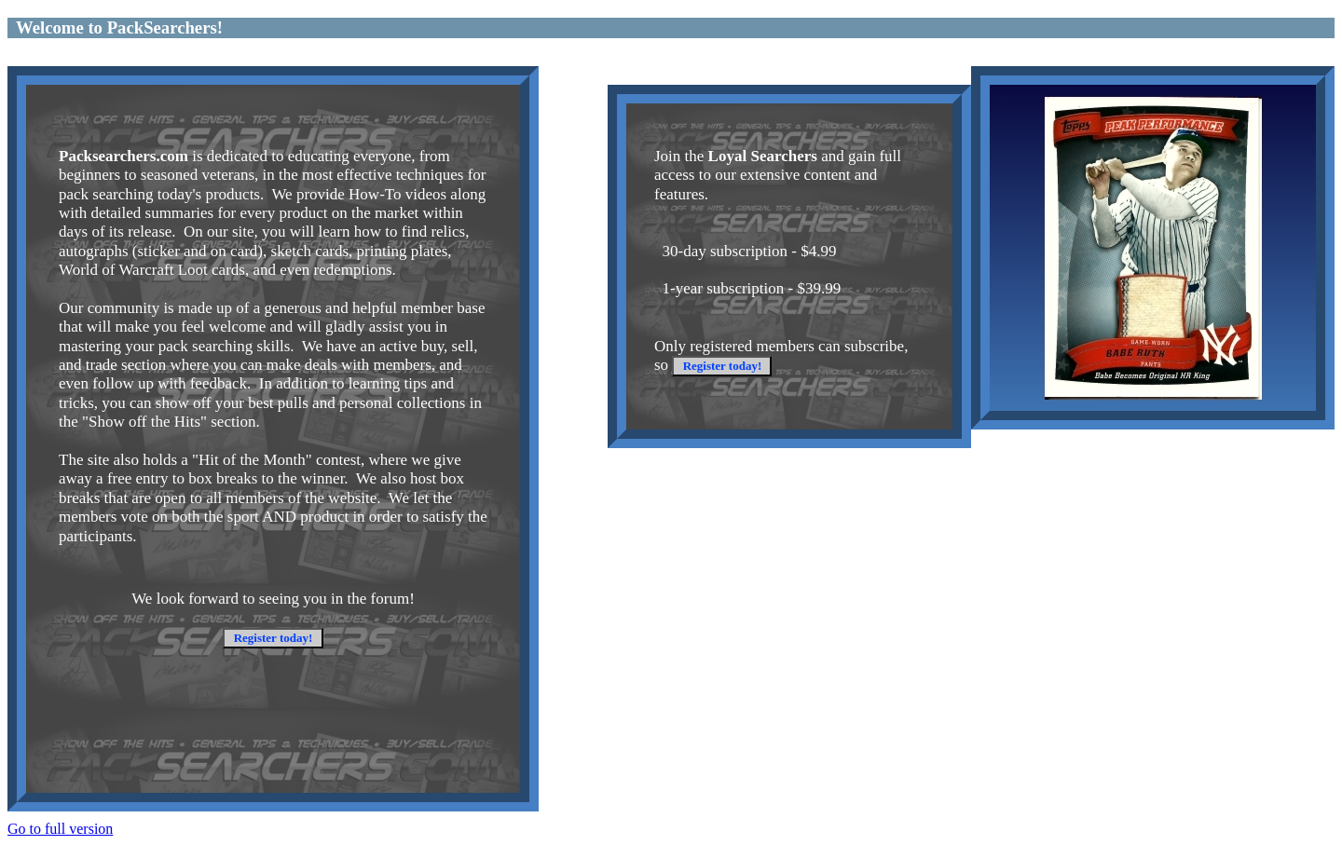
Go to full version (60, 829)
